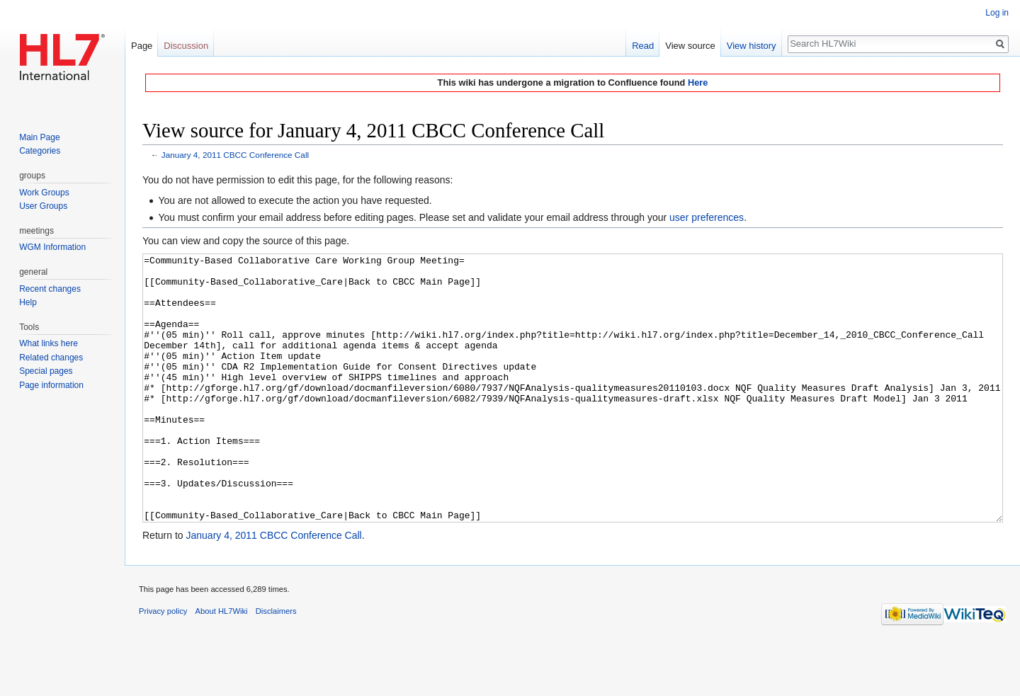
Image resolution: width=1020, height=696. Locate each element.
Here (698, 82)
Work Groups (44, 193)
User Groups (43, 206)
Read (643, 45)
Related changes (51, 358)
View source (690, 45)
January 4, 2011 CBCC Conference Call (235, 154)
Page (141, 45)
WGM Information (52, 247)
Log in (997, 13)
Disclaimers (276, 664)
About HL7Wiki (222, 664)
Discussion (186, 45)
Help (28, 302)
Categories (39, 151)
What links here (48, 343)
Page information (51, 385)
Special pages (45, 371)
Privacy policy (163, 664)
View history (751, 45)
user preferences (706, 217)
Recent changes (50, 289)
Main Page (39, 137)
